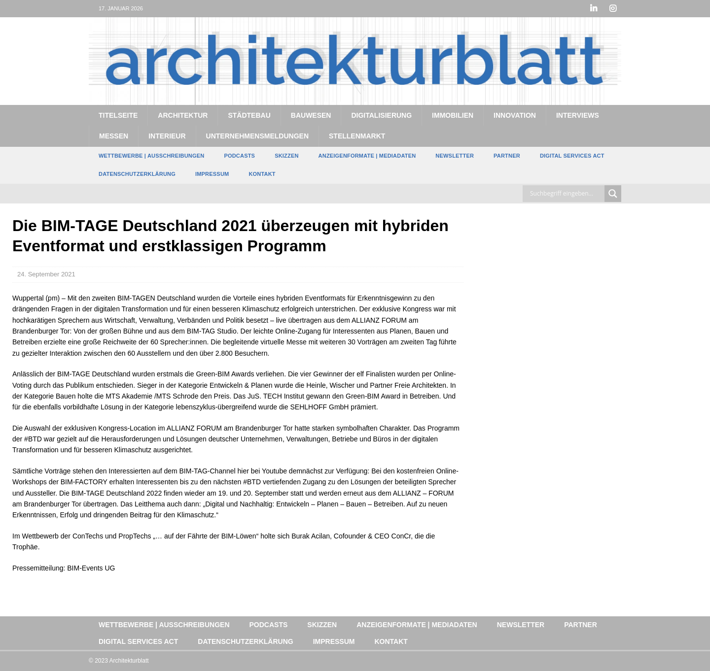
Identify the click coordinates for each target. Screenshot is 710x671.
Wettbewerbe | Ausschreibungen (151, 156)
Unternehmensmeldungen (257, 136)
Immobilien (452, 115)
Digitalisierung (381, 115)
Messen (113, 136)
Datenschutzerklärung (137, 174)
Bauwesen (311, 115)
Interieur (166, 136)
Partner (507, 156)
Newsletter (454, 156)
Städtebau (249, 115)
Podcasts (239, 156)
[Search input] (566, 193)
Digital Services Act (572, 156)
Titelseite (118, 115)
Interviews (577, 115)
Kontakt (261, 174)
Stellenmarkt (357, 136)
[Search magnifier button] (612, 193)
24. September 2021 (46, 274)
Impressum (212, 174)
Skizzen (286, 156)
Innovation (515, 115)
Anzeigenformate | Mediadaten (367, 156)
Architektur (183, 115)
